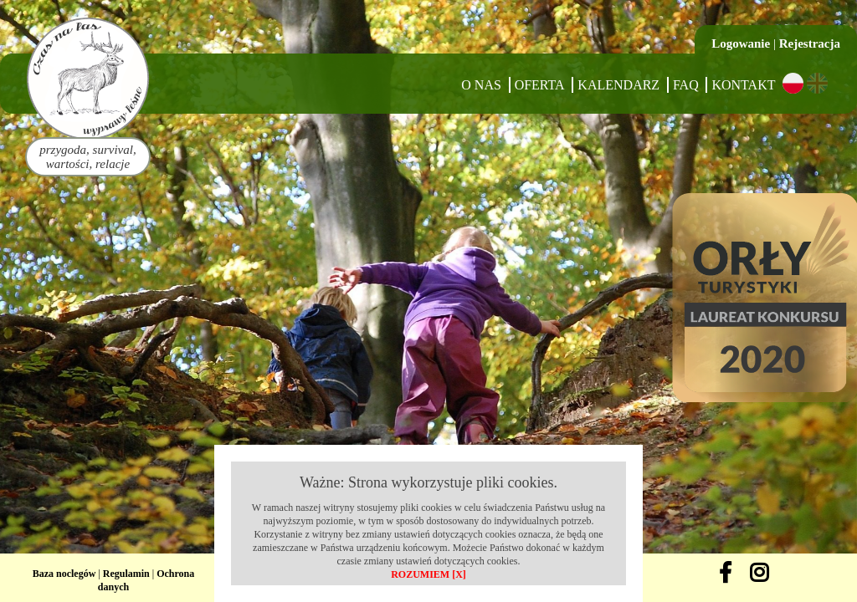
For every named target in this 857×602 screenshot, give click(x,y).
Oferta (540, 85)
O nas (481, 85)
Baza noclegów (64, 573)
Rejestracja (809, 43)
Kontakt (743, 85)
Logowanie (740, 43)
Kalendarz (618, 85)
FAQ (686, 85)
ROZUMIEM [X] (428, 574)
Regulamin (126, 573)
